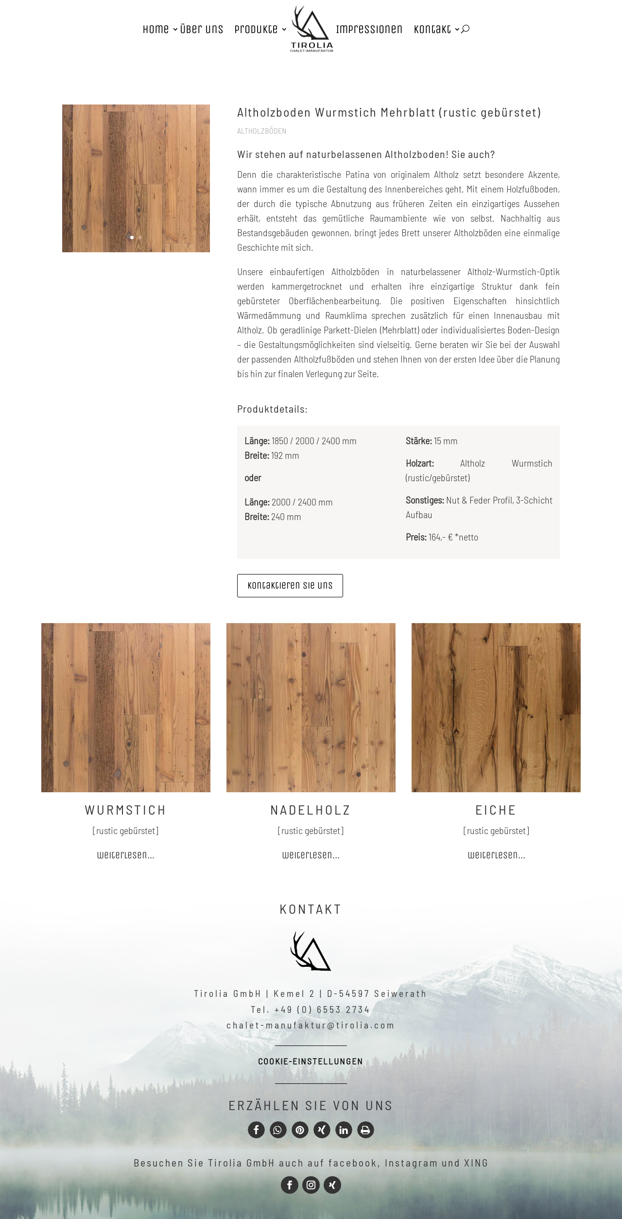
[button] (256, 1129)
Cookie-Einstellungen (310, 1061)
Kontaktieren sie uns (290, 585)
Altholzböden (261, 130)
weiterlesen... (126, 855)
